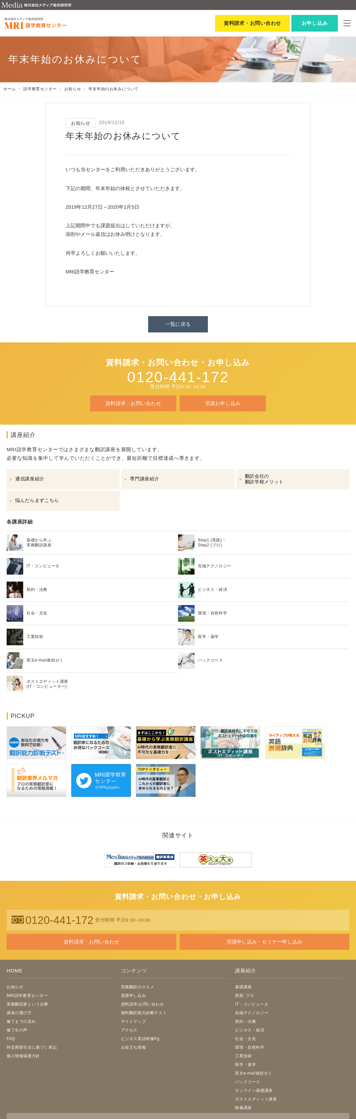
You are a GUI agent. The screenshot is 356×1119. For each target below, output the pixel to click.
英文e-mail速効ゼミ (253, 1073)
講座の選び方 (19, 1013)
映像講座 (243, 1107)
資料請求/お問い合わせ (142, 1004)
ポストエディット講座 (256, 1099)
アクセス (129, 1030)
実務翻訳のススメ (137, 987)
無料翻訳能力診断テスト (144, 1013)
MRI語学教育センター (27, 995)
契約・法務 (245, 1021)
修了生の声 (17, 1030)
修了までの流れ (21, 1021)
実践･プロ (244, 995)
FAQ (11, 1038)
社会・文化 (245, 1038)
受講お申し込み (223, 403)
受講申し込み (133, 995)
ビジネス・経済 (249, 1030)
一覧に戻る (178, 324)
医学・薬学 (245, 1064)
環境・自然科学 (249, 1047)
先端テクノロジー (251, 1013)
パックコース (247, 1082)
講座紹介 (245, 970)
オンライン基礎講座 (253, 1090)
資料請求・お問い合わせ (133, 403)
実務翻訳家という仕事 (27, 1004)
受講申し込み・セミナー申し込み (264, 941)
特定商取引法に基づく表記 (32, 1047)
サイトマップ (133, 1021)
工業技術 (243, 1056)
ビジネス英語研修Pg (140, 1038)
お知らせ (15, 987)
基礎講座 (243, 987)
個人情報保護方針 (23, 1056)
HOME (15, 970)
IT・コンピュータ (251, 1004)
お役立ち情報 (133, 1047)
